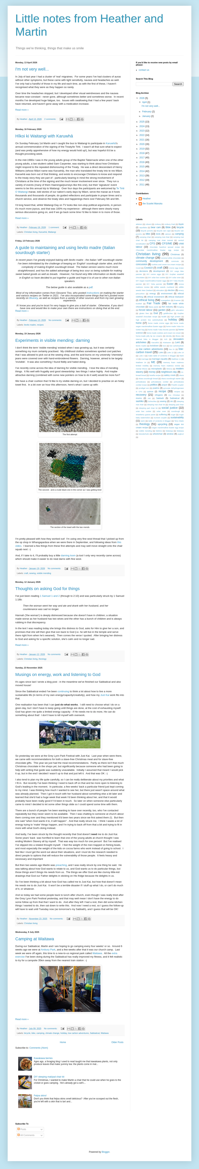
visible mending (44, 573)
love (164, 346)
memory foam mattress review (166, 366)
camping (40, 1033)
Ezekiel (139, 304)
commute (175, 261)
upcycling (162, 424)
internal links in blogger (147, 339)
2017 (142, 157)
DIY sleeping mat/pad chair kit (49, 1076)
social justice (170, 407)
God (155, 313)
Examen (177, 300)
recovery (141, 394)
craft (26, 573)
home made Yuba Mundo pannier (161, 330)
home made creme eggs (158, 323)
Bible (168, 227)
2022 (142, 135)
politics (153, 384)
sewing (32, 573)
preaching (61, 865)
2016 (142, 162)
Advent (148, 224)
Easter (170, 284)
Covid (138, 268)
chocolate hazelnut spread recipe (165, 247)
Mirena (169, 369)
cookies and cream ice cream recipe (166, 264)
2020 (142, 144)
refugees (159, 395)
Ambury (158, 224)
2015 (142, 166)
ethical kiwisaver (176, 297)
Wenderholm (144, 434)
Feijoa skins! (40, 1095)
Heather (147, 198)
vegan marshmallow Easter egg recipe (168, 428)
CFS (152, 243)
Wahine (159, 431)
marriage (144, 359)
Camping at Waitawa (34, 938)
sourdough (175, 411)
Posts (21, 1129)
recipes (40, 325)
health (163, 317)
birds (158, 234)
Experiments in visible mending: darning (52, 340)
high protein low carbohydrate (149, 320)
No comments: (56, 320)
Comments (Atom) (38, 1048)
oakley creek (169, 375)
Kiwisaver (167, 342)
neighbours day (169, 372)
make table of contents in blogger (162, 356)
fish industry (167, 307)
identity (169, 336)
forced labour (146, 310)
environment (166, 293)
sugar (173, 415)
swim (143, 421)
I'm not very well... (32, 69)
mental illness (141, 369)
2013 (142, 175)
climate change (52, 1033)
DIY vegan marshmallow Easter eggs (151, 281)
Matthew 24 (141, 362)
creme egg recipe (176, 268)
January (146, 116)
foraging (180, 307)
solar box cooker (143, 411)
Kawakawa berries (43, 1058)
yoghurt (181, 434)
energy (152, 293)
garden (161, 310)
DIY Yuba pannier (154, 284)
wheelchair (158, 434)
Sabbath (160, 398)
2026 (142, 98)
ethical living (146, 300)
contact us (144, 70)
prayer (164, 385)
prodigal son (144, 388)
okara (181, 375)
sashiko (140, 401)
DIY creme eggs (154, 274)
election (171, 290)
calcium (168, 234)
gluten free (144, 313)
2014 (142, 171)
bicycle (27, 1033)
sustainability (177, 417)
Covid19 (148, 267)
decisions (143, 271)
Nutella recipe (155, 375)
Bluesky (33, 298)
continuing (63, 691)
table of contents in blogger (159, 421)
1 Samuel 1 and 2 (50, 595)
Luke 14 (180, 352)
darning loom (68, 555)
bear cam (156, 227)
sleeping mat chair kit (156, 405)
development (159, 271)
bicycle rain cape (164, 231)
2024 (142, 126)
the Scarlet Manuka (152, 203)
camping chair (145, 237)
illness (178, 336)
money (152, 372)
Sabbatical (95, 1033)
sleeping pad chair (176, 405)
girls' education (177, 310)
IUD (165, 339)
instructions (92, 292)
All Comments (25, 1135)
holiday (63, 1033)
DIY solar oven (175, 277)
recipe (162, 391)
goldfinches (168, 313)
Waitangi (52, 232)
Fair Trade (153, 303)
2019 (142, 148)
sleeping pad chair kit (148, 408)
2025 (142, 121)
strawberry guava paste (145, 415)
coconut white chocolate (171, 258)
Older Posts (117, 1042)
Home (63, 1042)
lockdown (154, 345)
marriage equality (160, 359)
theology (42, 659)
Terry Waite (179, 421)
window (170, 434)
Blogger (105, 1152)
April (144, 102)
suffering (163, 414)
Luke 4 (141, 356)
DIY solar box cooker (156, 277)
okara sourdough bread (148, 378)
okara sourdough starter (171, 378)
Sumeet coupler (160, 418)
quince (150, 391)
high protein (175, 317)
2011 (142, 184)
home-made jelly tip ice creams (149, 336)
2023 (142, 130)
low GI (172, 349)
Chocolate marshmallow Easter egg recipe (157, 250)
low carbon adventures (78, 1033)
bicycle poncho (147, 231)
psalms (156, 388)
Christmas (175, 254)
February (147, 111)
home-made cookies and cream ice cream (164, 333)
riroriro (139, 398)
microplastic (156, 368)
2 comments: (50, 119)
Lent (177, 342)
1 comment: (54, 227)
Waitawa (97, 953)
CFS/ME (167, 243)
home (139, 323)
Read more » (22, 110)
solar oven (161, 411)
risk (149, 398)
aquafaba (143, 227)
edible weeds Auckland (164, 287)
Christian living (31, 232)
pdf (90, 287)
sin (171, 401)
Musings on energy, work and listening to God (57, 674)
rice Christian (174, 395)
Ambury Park (48, 949)
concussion (141, 264)
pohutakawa (141, 382)
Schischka (152, 401)
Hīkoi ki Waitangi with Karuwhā (44, 136)
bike (33, 1033)
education (160, 290)
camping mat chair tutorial (161, 240)
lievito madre (30, 325)
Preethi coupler (177, 385)
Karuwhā (111, 143)
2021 (142, 139)
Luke (161, 352)
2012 (142, 180)
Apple (181, 224)
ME (153, 362)
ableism (139, 224)
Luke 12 (170, 352)
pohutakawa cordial (159, 382)
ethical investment (155, 297)
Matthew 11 (176, 359)
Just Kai (104, 695)
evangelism (165, 300)
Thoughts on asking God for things (47, 588)
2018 (142, 153)
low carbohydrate (177, 346)
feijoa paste (153, 307)
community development (149, 261)
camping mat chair (162, 237)
